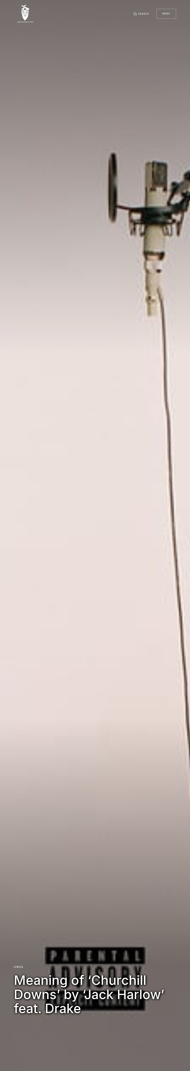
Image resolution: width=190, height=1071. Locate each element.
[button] (141, 14)
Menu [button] (166, 13)
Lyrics (18, 967)
